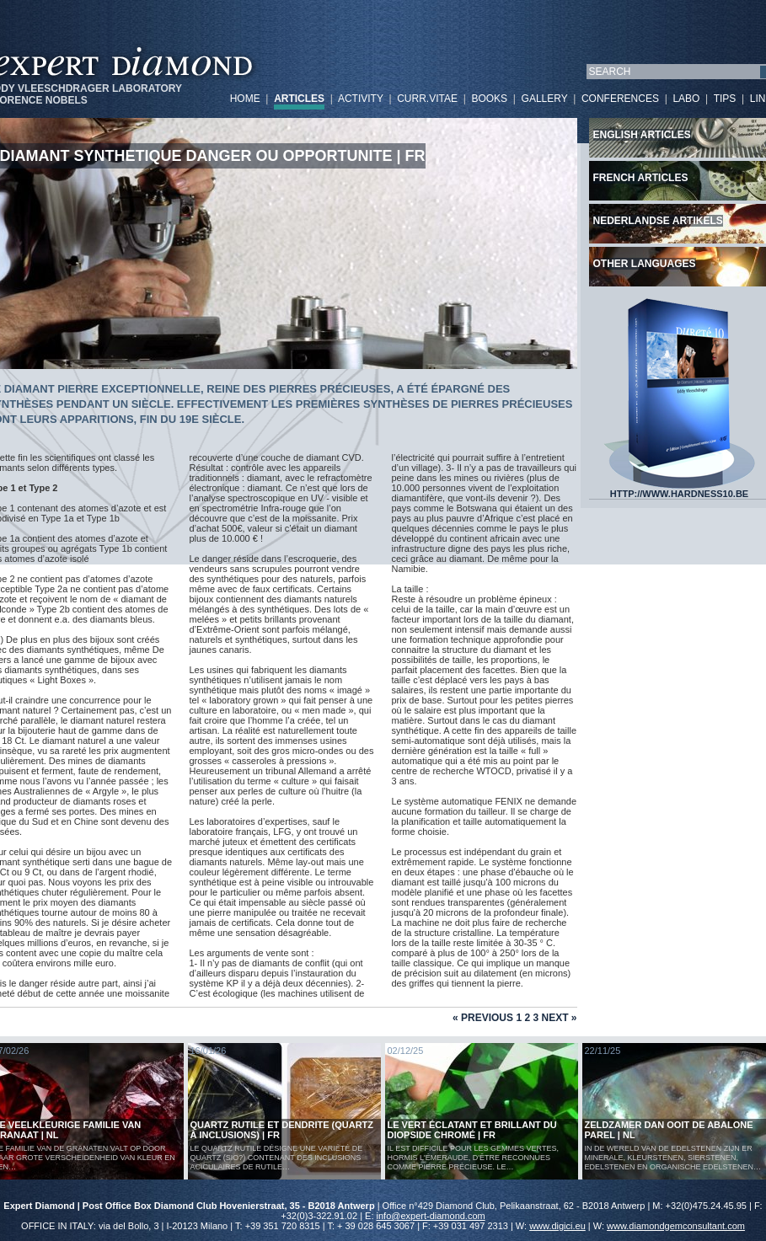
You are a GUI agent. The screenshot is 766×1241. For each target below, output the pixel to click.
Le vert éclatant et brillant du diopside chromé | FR (472, 1130)
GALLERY (545, 98)
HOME (245, 98)
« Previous (483, 1018)
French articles (640, 178)
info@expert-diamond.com (431, 1216)
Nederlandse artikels (658, 221)
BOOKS (489, 98)
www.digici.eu (557, 1226)
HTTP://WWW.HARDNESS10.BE (679, 489)
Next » (558, 1018)
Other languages (644, 264)
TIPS (725, 98)
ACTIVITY (360, 98)
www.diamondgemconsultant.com (676, 1226)
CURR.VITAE (427, 98)
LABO (685, 98)
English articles (642, 135)
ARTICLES (299, 98)
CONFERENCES (620, 98)
